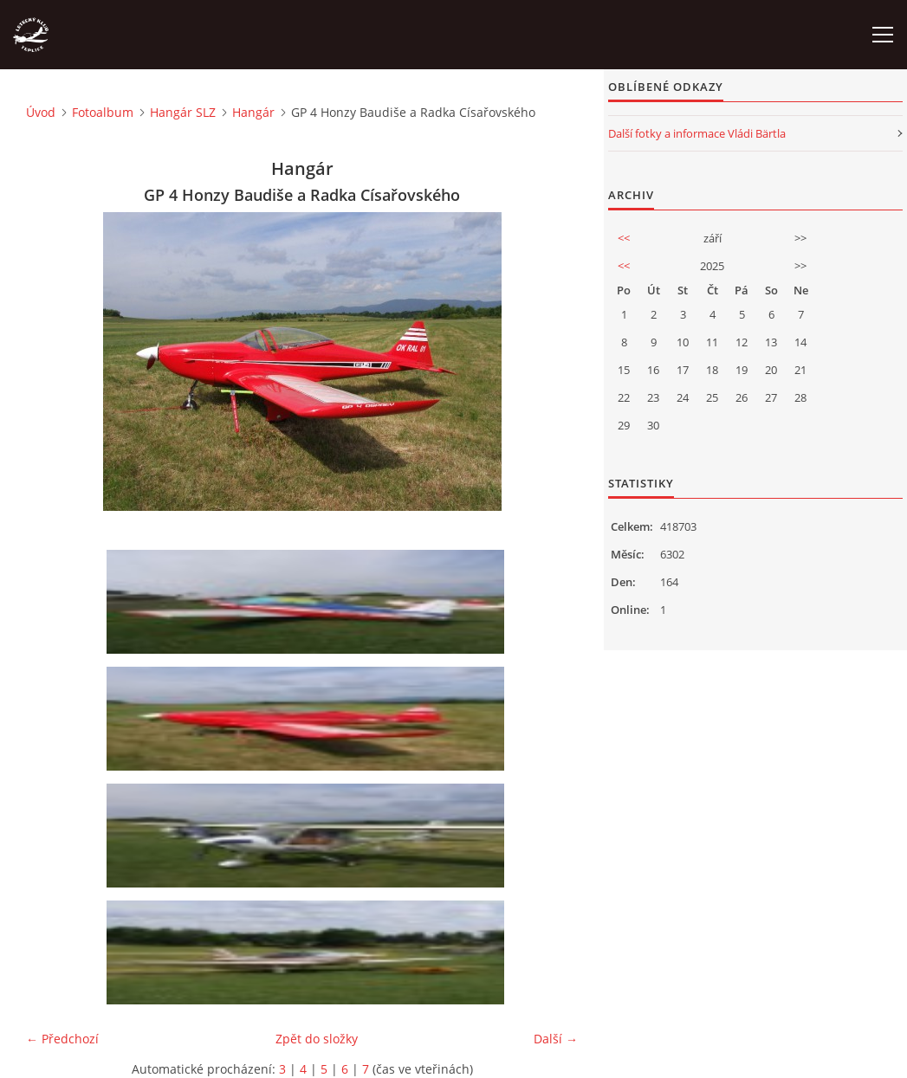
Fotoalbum (102, 112)
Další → (556, 1038)
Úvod (40, 112)
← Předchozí (62, 1038)
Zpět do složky (316, 1038)
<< (624, 238)
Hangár (253, 112)
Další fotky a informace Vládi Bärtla (697, 133)
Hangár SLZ (183, 112)
